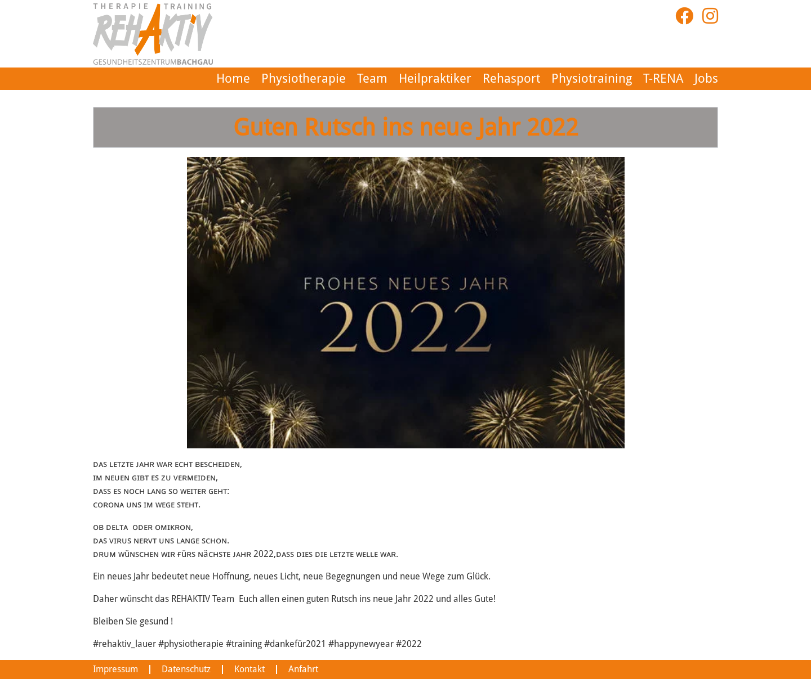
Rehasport (524, 79)
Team (398, 79)
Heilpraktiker (455, 79)
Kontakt (239, 669)
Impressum (113, 669)
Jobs (707, 79)
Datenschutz (179, 669)
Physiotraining (594, 79)
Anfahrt (292, 669)
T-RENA (663, 79)
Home (275, 79)
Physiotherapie (337, 79)
